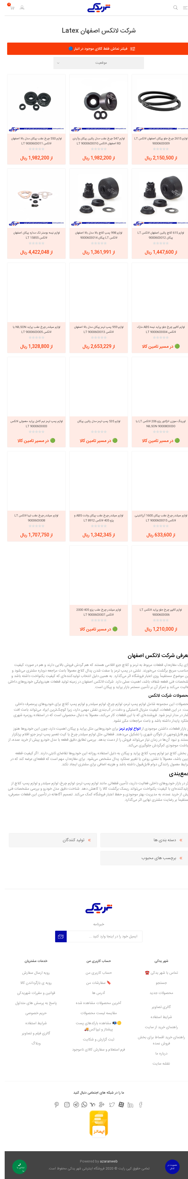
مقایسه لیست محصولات (94, 1013)
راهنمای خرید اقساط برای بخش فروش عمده (156, 1040)
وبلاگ (31, 1043)
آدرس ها (93, 993)
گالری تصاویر (156, 1007)
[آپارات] (116, 1104)
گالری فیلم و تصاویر (31, 1033)
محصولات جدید (157, 993)
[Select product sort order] (94, 63)
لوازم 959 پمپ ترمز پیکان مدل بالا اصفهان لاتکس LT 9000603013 (94, 329)
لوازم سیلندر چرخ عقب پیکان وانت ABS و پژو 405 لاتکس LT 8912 (94, 518)
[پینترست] (52, 1105)
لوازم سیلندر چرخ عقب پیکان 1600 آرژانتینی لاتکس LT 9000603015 (156, 518)
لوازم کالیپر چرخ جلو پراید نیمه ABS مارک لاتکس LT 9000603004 (156, 329)
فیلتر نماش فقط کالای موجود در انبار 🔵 (93, 49)
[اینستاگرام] (62, 1105)
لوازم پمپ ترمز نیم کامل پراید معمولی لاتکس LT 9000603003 (32, 424)
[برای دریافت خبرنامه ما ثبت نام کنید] (100, 936)
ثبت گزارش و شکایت (94, 1040)
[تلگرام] (71, 1104)
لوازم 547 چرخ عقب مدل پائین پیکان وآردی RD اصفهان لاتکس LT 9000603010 (94, 141)
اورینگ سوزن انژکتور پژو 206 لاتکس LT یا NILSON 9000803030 (156, 424)
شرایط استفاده (156, 1017)
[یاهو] (88, 1104)
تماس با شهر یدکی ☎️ (156, 973)
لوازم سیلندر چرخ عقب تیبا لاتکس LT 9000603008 (32, 518)
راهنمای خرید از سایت (156, 1027)
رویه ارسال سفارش (31, 973)
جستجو (156, 983)
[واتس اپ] (79, 1104)
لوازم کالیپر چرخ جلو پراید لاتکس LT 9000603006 (156, 612)
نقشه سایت (156, 1064)
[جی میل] (97, 1105)
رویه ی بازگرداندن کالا (31, 983)
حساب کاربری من (94, 973)
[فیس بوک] (136, 1105)
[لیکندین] (126, 1105)
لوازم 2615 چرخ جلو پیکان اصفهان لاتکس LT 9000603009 (156, 141)
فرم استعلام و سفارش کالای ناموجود (93, 1050)
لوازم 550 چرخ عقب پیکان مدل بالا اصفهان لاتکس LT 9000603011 (31, 141)
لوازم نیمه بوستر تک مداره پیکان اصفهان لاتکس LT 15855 (32, 235)
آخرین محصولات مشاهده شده (94, 1003)
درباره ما (157, 1054)
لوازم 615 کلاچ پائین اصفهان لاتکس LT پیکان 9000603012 (156, 235)
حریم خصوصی (31, 1013)
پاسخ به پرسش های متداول (31, 1003)
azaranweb (104, 1161)
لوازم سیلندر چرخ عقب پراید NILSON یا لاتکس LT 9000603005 (32, 329)
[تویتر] (107, 1105)
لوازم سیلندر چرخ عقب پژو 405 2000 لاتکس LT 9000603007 (94, 612)
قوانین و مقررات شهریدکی (31, 993)
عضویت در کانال (167, 1166)
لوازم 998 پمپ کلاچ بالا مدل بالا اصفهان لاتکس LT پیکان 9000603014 (94, 235)
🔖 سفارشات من (94, 983)
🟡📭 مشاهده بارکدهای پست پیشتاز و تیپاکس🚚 (94, 1026)
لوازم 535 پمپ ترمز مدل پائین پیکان (94, 421)
